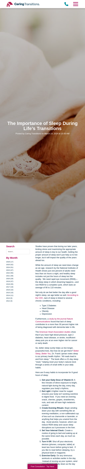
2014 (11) (9, 295)
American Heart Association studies (55, 332)
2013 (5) (9, 298)
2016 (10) (9, 290)
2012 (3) (9, 301)
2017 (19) (9, 287)
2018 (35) (9, 284)
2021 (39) (9, 276)
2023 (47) (9, 270)
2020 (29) (9, 278)
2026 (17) (9, 262)
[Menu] (75, 4)
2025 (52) (9, 264)
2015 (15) (9, 292)
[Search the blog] (18, 251)
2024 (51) (9, 267)
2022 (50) (9, 273)
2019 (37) (9, 281)
